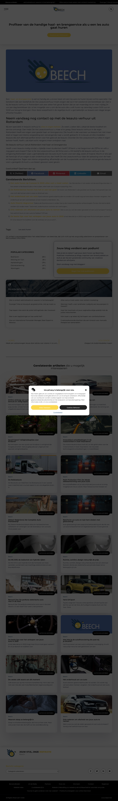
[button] (86, 390)
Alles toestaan (44, 407)
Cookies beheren (73, 407)
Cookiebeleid (57, 412)
